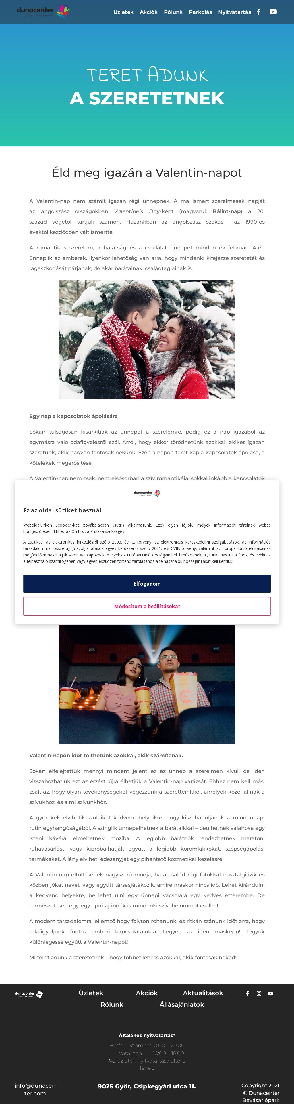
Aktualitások (203, 993)
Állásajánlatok (182, 1004)
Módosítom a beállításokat (147, 606)
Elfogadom (147, 583)
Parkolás (200, 12)
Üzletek (123, 12)
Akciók (149, 12)
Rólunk (173, 12)
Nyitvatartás (234, 12)
